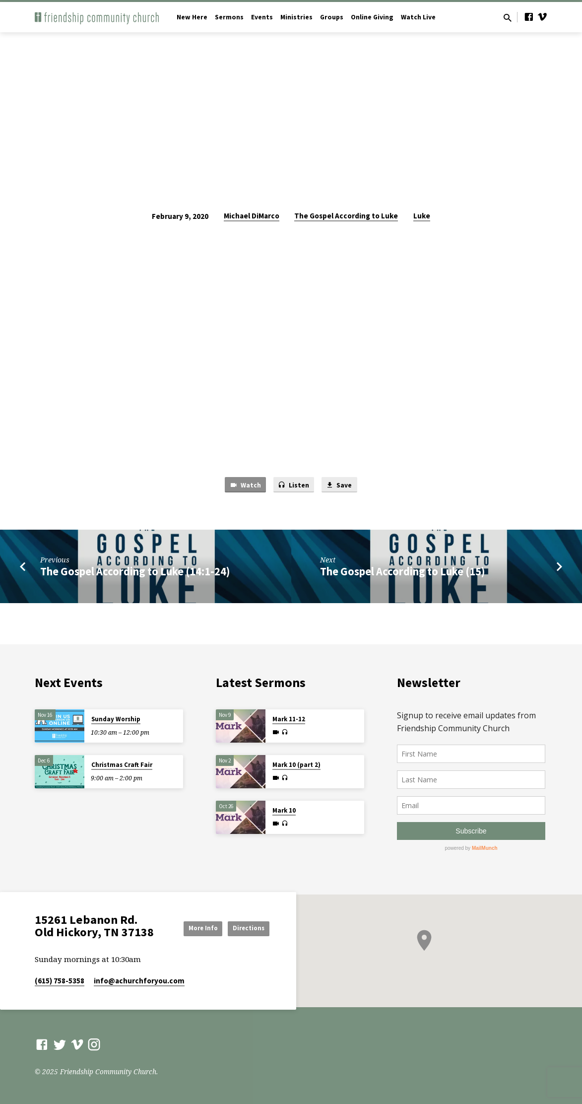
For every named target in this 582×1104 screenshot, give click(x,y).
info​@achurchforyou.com (139, 980)
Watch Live (418, 17)
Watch (242, 485)
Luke (421, 215)
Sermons (229, 17)
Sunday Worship (115, 716)
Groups (331, 17)
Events (262, 17)
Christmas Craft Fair (121, 762)
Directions (244, 936)
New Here (192, 17)
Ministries (296, 17)
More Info (244, 916)
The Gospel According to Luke (346, 215)
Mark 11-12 (288, 716)
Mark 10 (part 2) (296, 762)
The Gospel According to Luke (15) (402, 573)
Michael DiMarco (251, 215)
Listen (293, 485)
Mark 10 (284, 808)
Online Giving (372, 17)
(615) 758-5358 (59, 980)
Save (341, 485)
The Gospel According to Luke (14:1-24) (135, 573)
